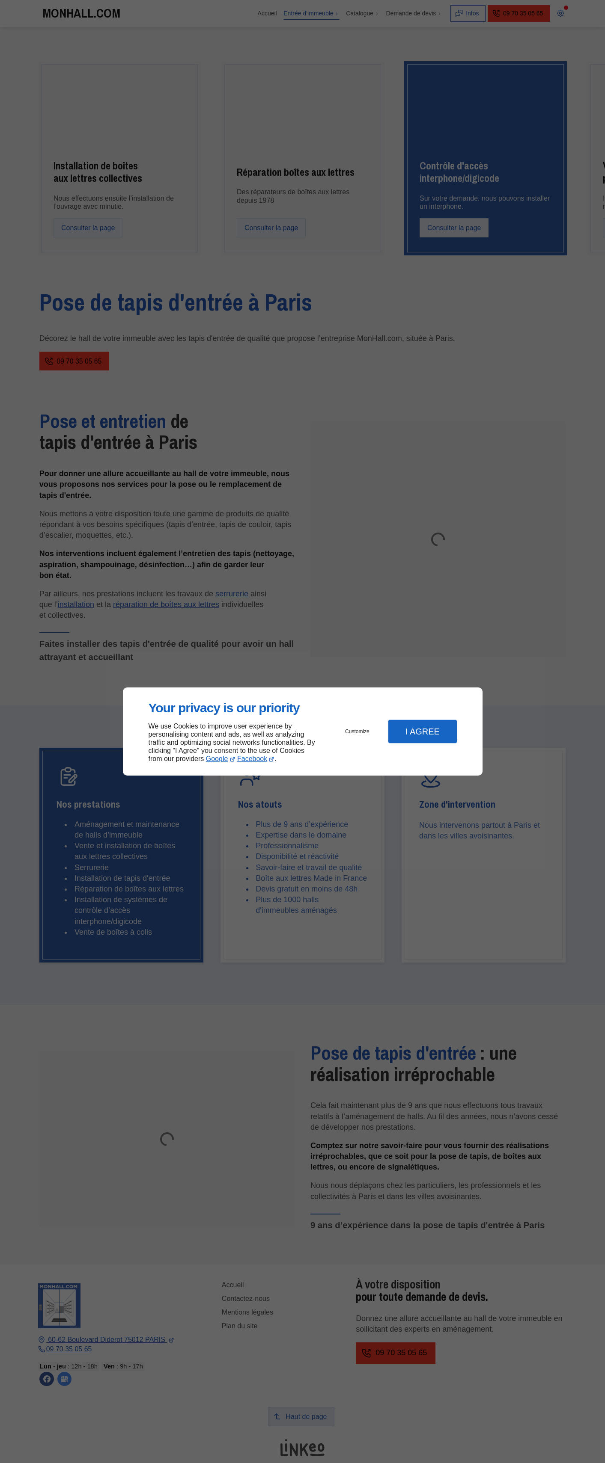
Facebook (252, 758)
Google (217, 758)
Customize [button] (357, 731)
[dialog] (303, 731)
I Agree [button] (422, 731)
